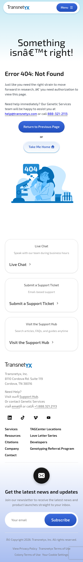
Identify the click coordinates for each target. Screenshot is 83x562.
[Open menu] (66, 7)
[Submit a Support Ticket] (41, 301)
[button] (41, 262)
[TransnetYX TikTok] (23, 418)
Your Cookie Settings (55, 554)
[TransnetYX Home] (18, 7)
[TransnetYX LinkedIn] (10, 418)
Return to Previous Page (41, 127)
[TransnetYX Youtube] (48, 418)
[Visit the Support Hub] (41, 340)
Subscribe (60, 519)
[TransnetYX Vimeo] (35, 418)
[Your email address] (27, 520)
